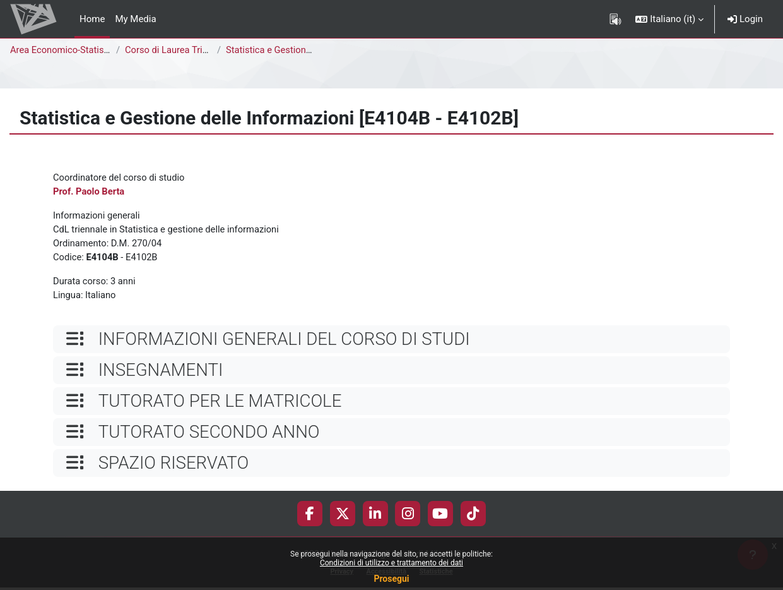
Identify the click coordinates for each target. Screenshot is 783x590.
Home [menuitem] (92, 19)
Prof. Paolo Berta (89, 192)
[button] (669, 19)
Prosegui (391, 579)
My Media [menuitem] (135, 19)
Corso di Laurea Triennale (178, 50)
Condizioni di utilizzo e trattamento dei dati (391, 562)
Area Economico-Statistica (65, 50)
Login (745, 19)
